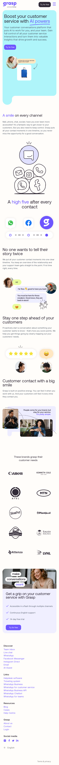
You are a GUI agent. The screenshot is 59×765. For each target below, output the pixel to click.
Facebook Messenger (14, 658)
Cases (7, 710)
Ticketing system (12, 681)
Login (6, 729)
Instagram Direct (12, 661)
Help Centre (9, 713)
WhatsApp (9, 655)
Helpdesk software (13, 678)
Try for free (44, 4)
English (10, 747)
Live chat (8, 652)
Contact (7, 726)
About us (8, 723)
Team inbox (9, 649)
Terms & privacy (44, 761)
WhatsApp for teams (14, 696)
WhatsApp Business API (15, 690)
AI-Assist (8, 667)
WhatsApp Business (13, 684)
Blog (6, 707)
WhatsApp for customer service (19, 687)
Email (6, 664)
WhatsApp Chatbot (13, 693)
